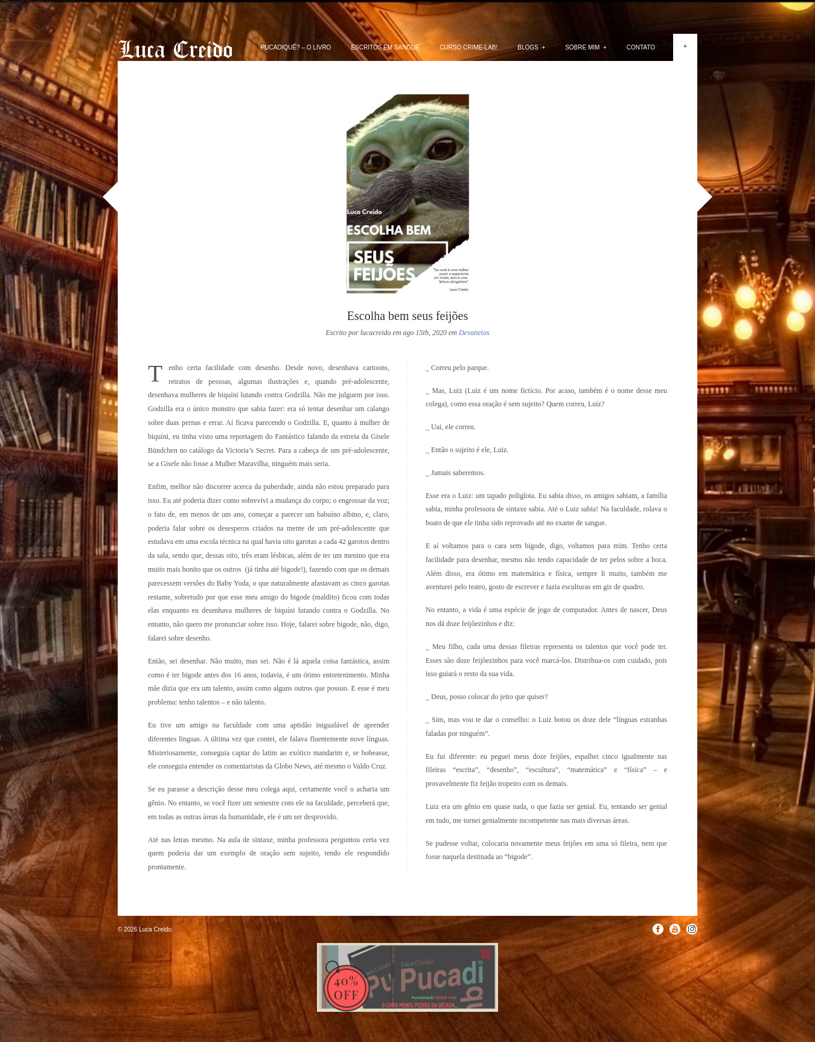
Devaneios (474, 332)
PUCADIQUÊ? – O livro (296, 47)
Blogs (531, 47)
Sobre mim (586, 47)
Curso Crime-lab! (468, 47)
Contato (641, 47)
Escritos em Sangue (385, 47)
